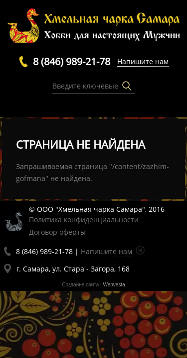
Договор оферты (57, 232)
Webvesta (114, 284)
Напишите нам (143, 61)
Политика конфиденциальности (84, 219)
